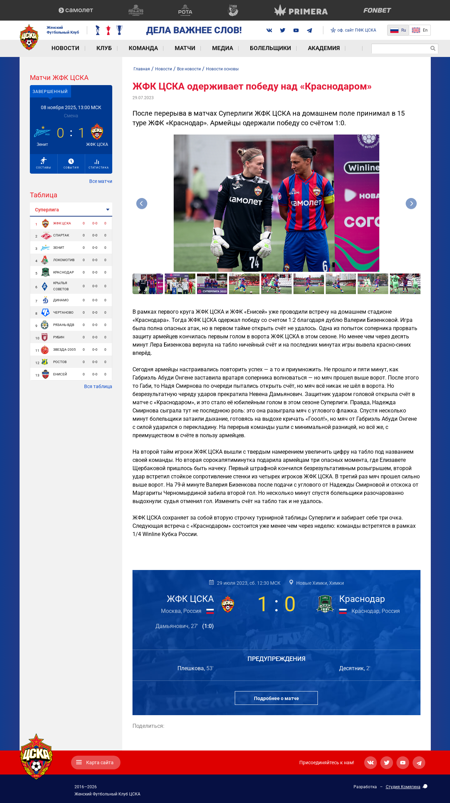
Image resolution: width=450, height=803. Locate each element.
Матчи (160, 48)
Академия (279, 48)
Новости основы (222, 69)
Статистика (99, 164)
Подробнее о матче (276, 698)
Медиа (191, 48)
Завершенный (50, 91)
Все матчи (100, 181)
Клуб (91, 48)
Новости (59, 48)
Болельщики (233, 48)
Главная (142, 69)
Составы (43, 163)
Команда (124, 48)
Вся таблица (98, 386)
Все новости (189, 69)
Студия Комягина (403, 786)
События (71, 164)
